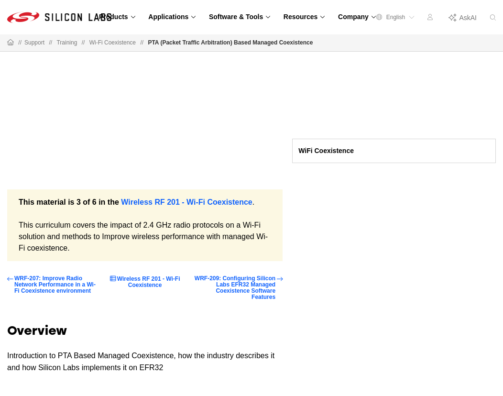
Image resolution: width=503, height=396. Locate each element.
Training (66, 42)
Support (34, 42)
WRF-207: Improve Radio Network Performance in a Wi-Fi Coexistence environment (55, 284)
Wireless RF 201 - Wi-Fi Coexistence (186, 202)
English (395, 17)
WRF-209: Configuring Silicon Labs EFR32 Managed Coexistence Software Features (235, 287)
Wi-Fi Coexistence (112, 42)
